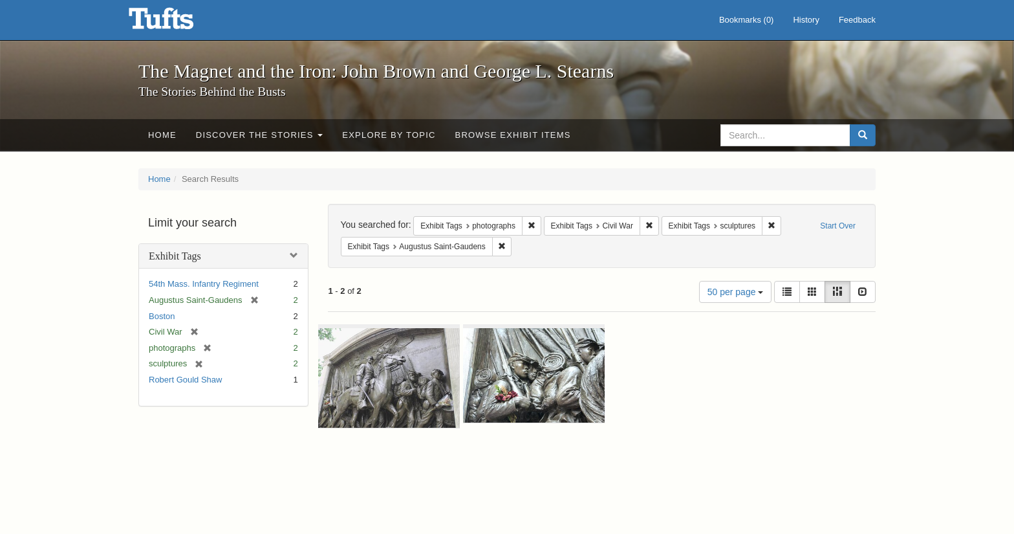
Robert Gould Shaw (185, 379)
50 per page (735, 292)
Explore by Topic (388, 135)
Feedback (857, 20)
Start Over (838, 225)
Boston (162, 316)
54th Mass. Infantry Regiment (204, 284)
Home (162, 135)
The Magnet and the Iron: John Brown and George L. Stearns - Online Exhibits (177, 22)
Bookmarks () (746, 20)
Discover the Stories (259, 135)
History (806, 20)
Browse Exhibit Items (513, 135)
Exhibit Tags (175, 255)
